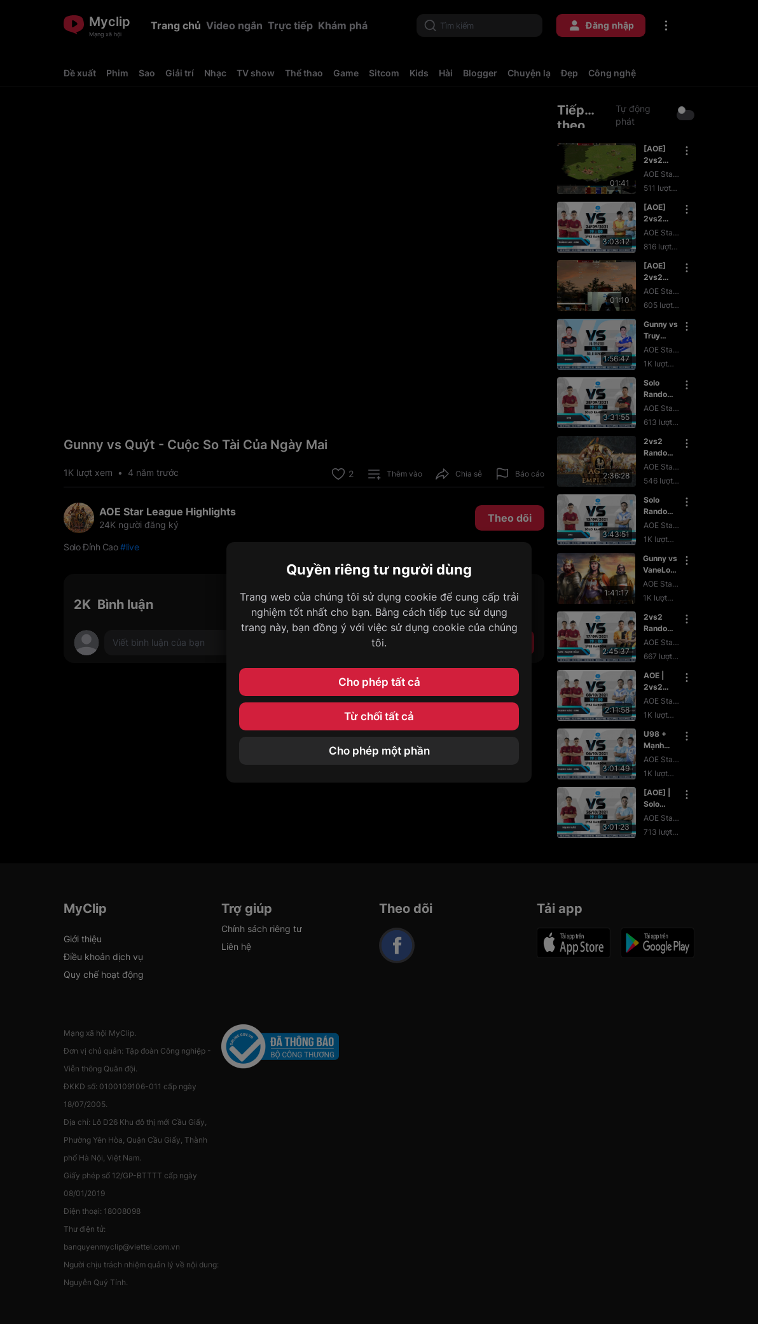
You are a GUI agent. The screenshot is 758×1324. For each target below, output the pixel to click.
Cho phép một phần (379, 750)
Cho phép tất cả (379, 682)
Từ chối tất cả (379, 716)
